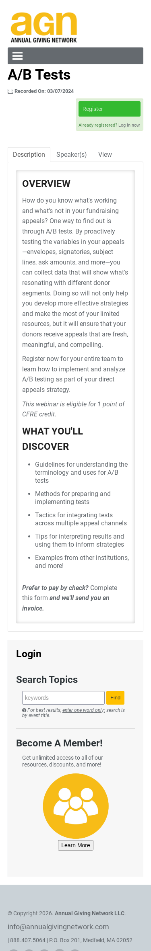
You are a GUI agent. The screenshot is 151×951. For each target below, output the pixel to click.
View (105, 154)
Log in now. (129, 125)
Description (29, 154)
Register (93, 109)
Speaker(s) (71, 154)
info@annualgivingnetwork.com (58, 926)
